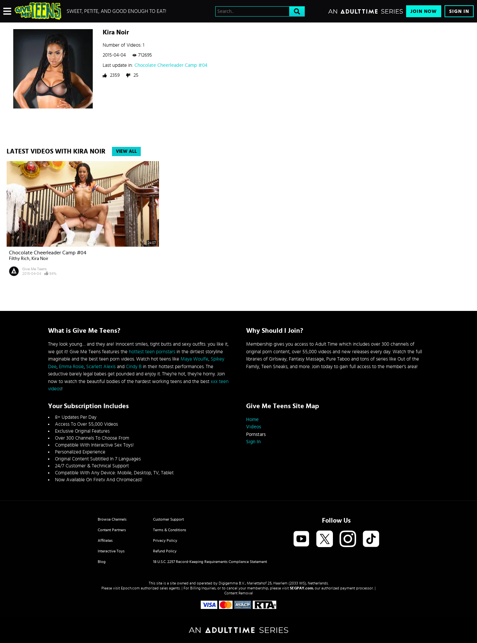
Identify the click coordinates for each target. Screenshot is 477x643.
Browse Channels (112, 519)
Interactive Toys (111, 551)
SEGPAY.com (301, 588)
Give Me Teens (34, 269)
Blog (102, 562)
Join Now (423, 11)
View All (126, 151)
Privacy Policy (165, 540)
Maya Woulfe (194, 359)
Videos (253, 426)
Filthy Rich (19, 258)
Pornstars (256, 434)
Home (252, 419)
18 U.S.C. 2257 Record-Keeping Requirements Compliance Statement (210, 562)
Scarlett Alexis (101, 366)
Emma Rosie (71, 366)
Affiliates (105, 540)
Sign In (459, 11)
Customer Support (168, 519)
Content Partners (112, 530)
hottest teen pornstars (152, 351)
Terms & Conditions (169, 530)
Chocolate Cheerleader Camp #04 (170, 65)
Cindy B (133, 366)
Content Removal (238, 593)
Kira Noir (39, 258)
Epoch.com (130, 588)
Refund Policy (165, 551)
